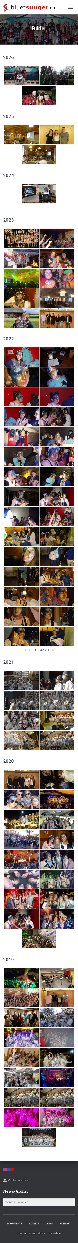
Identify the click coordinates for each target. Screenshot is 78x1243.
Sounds (34, 1223)
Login (49, 1223)
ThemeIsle (54, 1233)
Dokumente (14, 1223)
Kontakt (65, 1223)
